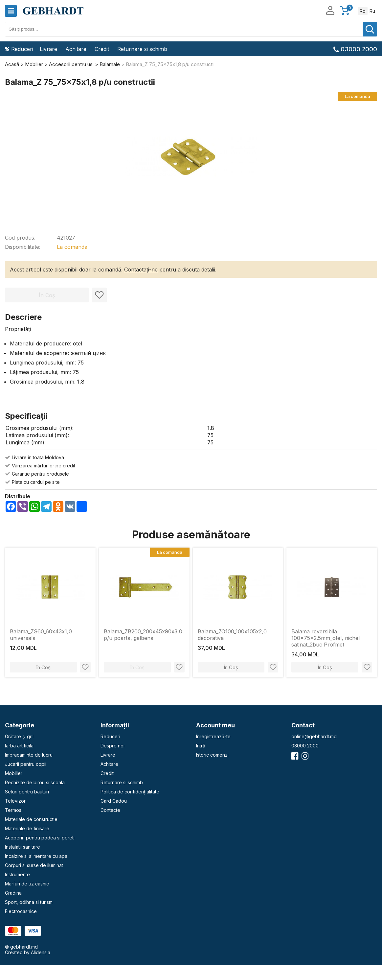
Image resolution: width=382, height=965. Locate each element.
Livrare (48, 49)
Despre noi (112, 745)
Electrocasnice (21, 911)
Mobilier (13, 773)
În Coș (43, 667)
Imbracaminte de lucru (29, 755)
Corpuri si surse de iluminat (34, 865)
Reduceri (19, 49)
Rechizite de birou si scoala (35, 782)
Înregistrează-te (213, 736)
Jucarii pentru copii (25, 764)
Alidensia (40, 952)
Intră (200, 745)
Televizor (15, 801)
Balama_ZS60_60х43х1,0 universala (41, 634)
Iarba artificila (19, 745)
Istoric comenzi (212, 755)
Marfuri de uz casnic (27, 883)
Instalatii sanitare (22, 847)
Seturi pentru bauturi (27, 791)
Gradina (13, 893)
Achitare (75, 49)
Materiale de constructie (31, 819)
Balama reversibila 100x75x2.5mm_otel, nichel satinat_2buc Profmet (325, 638)
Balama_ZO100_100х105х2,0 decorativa (232, 634)
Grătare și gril (19, 736)
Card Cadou (114, 801)
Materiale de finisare (27, 828)
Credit (102, 49)
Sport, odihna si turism (29, 902)
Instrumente (17, 874)
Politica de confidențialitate (130, 791)
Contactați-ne (141, 269)
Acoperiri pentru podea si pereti (40, 837)
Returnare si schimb (142, 49)
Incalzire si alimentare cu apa (36, 856)
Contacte (110, 810)
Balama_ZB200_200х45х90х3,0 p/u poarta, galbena (143, 634)
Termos (13, 810)
